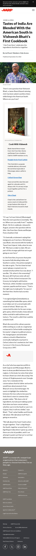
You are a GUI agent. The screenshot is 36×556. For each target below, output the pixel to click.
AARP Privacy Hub (15, 524)
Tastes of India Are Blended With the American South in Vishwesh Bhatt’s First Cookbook (17, 32)
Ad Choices (26, 538)
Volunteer (5, 477)
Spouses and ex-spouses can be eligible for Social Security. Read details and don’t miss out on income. (16, 3)
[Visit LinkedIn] (24, 546)
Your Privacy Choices (8, 541)
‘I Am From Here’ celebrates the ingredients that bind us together (15, 46)
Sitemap (5, 524)
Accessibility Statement (21, 527)
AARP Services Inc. (23, 495)
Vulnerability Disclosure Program (11, 538)
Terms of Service (7, 527)
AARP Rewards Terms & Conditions (12, 531)
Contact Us (21, 470)
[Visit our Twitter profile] (11, 546)
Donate (5, 473)
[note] (18, 84)
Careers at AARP (22, 484)
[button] (33, 10)
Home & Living (8, 20)
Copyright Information (8, 534)
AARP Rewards (6, 484)
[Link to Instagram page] (18, 546)
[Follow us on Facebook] (5, 546)
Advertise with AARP (23, 481)
